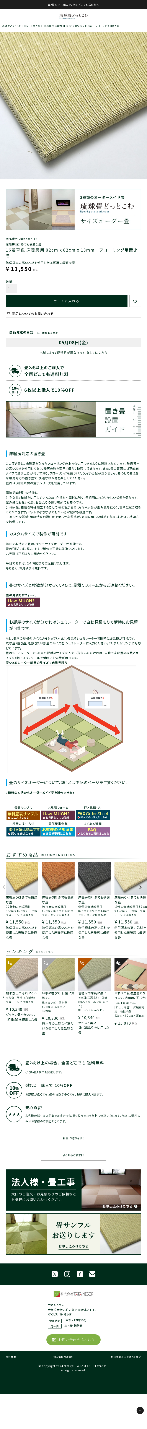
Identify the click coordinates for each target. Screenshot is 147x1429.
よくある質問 (93, 823)
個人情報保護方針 (63, 1357)
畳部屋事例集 (58, 823)
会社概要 (11, 1357)
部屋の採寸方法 (23, 823)
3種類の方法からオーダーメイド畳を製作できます (40, 792)
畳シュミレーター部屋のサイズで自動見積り (36, 662)
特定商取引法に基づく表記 (126, 1357)
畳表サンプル (23, 807)
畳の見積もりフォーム (21, 595)
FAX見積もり (93, 807)
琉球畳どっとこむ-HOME (16, 26)
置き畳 (37, 26)
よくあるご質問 (72, 1155)
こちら (103, 352)
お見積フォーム (58, 807)
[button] (4, 889)
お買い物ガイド (72, 1138)
